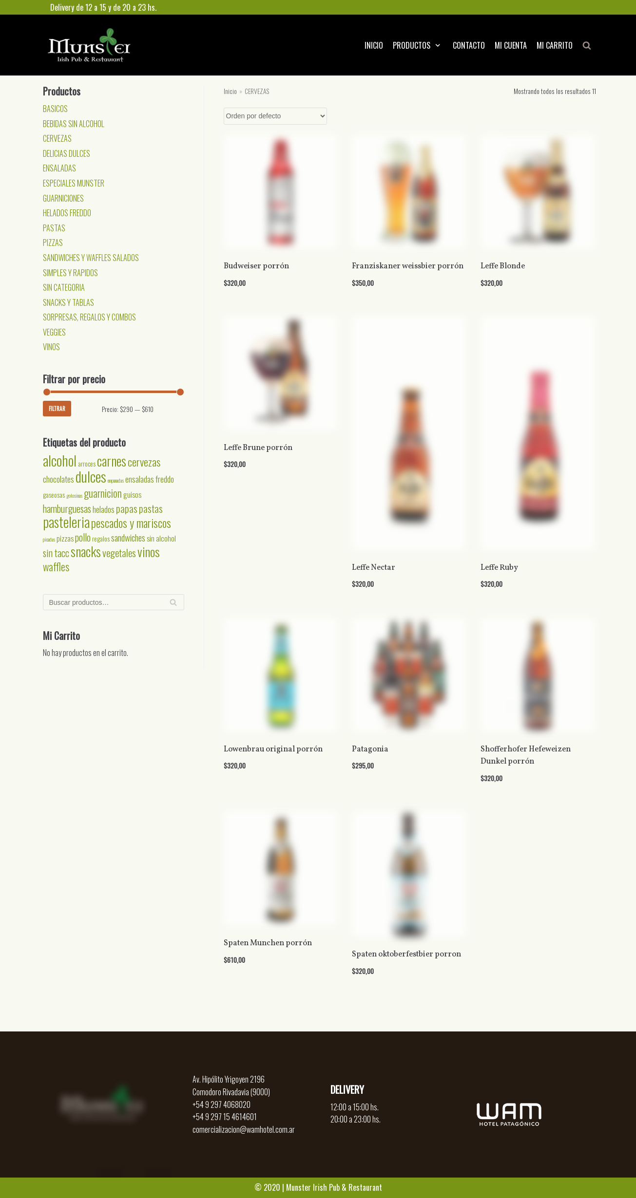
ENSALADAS (59, 168)
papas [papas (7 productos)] (126, 508)
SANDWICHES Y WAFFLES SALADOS (91, 257)
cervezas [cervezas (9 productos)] (144, 461)
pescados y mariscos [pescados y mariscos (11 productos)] (131, 522)
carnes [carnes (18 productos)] (111, 460)
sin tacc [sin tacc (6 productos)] (56, 552)
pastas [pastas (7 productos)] (151, 508)
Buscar (173, 604)
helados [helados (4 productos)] (104, 509)
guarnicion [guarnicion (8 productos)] (103, 493)
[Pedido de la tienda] (275, 116)
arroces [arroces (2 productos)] (87, 463)
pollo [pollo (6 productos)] (83, 537)
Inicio (230, 91)
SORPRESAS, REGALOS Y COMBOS (89, 317)
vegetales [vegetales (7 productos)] (119, 552)
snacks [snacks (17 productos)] (86, 551)
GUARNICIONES (63, 198)
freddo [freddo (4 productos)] (164, 478)
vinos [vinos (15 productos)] (148, 551)
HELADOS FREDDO (67, 213)
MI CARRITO (555, 45)
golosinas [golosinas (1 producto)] (74, 495)
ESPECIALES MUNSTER (73, 183)
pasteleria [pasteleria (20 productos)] (66, 522)
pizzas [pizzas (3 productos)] (65, 538)
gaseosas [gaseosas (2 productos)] (54, 495)
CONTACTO (469, 45)
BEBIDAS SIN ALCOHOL (73, 124)
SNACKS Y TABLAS (68, 302)
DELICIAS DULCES (66, 153)
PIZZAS (53, 242)
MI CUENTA (511, 45)
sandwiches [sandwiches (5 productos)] (128, 537)
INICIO (374, 45)
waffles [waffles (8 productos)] (56, 566)
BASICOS (55, 108)
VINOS (51, 347)
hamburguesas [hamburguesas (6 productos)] (67, 508)
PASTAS (54, 228)
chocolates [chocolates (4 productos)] (58, 478)
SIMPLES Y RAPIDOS (70, 273)
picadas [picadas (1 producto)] (49, 539)
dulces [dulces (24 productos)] (91, 476)
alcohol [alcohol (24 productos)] (60, 459)
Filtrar (57, 408)
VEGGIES (54, 332)
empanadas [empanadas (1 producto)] (116, 480)
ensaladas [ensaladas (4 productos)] (139, 478)
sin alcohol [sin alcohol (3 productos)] (161, 538)
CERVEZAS (57, 138)
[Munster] (89, 45)
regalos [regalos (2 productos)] (101, 538)
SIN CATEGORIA (64, 287)
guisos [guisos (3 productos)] (132, 494)
